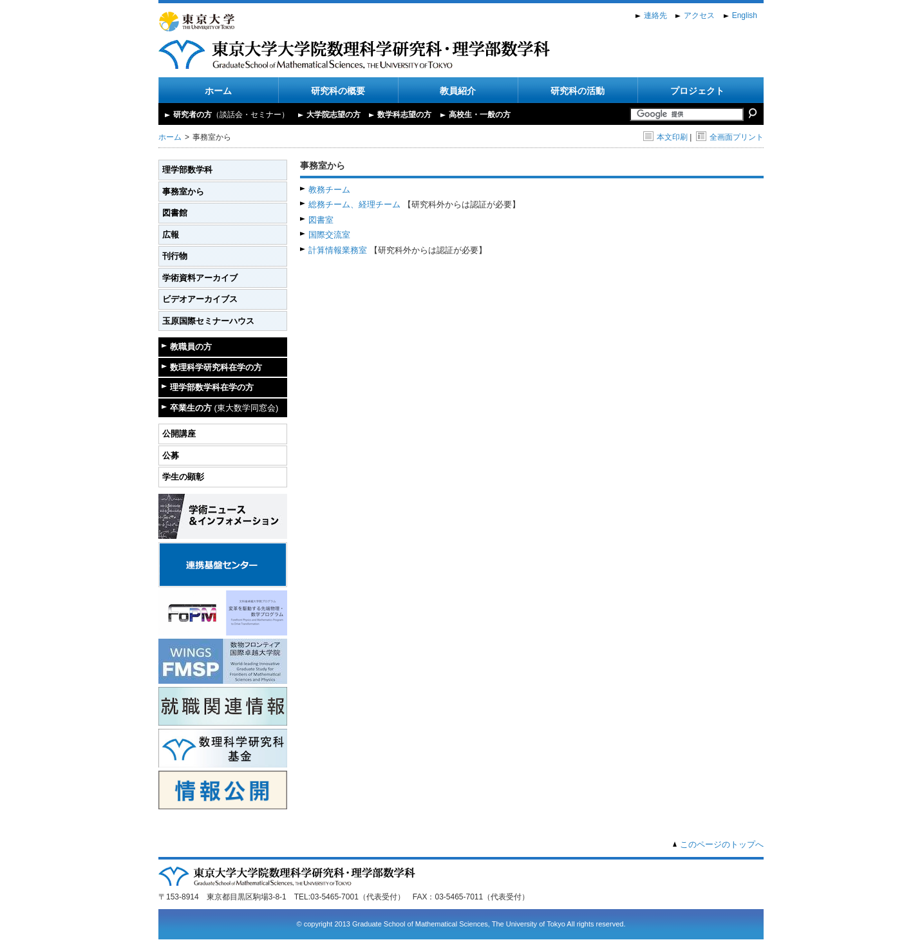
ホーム (218, 91)
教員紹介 (458, 91)
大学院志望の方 (333, 114)
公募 (170, 455)
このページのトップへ (722, 844)
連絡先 (655, 15)
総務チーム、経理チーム (354, 204)
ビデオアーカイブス (200, 299)
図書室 (321, 220)
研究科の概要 (338, 91)
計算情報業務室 (337, 250)
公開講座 (179, 433)
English (744, 15)
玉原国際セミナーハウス (208, 321)
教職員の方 (191, 347)
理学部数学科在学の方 (212, 387)
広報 (170, 235)
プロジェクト (697, 91)
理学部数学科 (187, 169)
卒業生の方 (224, 408)
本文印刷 (665, 137)
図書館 (174, 213)
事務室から (183, 191)
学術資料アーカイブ (200, 278)
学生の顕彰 (183, 477)
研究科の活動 (577, 91)
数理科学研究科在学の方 (216, 367)
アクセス (699, 15)
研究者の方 (231, 114)
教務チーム (329, 189)
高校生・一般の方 (480, 114)
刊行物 (174, 256)
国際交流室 (329, 235)
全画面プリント (730, 137)
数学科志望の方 (404, 114)
